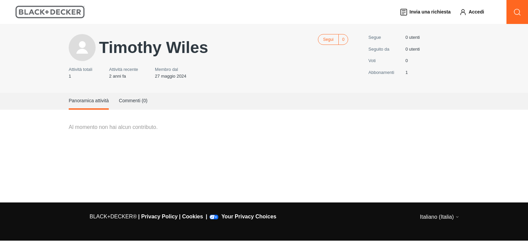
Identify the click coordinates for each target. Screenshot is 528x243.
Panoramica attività (89, 100)
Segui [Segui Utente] (328, 39)
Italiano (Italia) (439, 217)
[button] (475, 12)
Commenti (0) (133, 100)
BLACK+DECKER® (113, 216)
